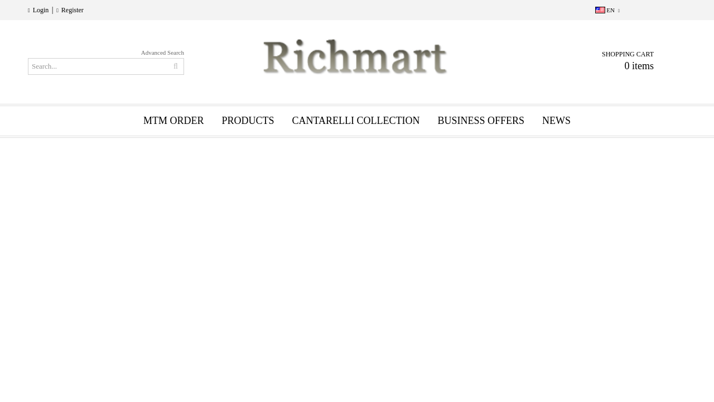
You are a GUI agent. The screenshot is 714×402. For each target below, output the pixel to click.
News (556, 120)
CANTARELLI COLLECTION (355, 120)
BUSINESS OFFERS (481, 120)
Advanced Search (162, 52)
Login (41, 10)
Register (72, 10)
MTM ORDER (173, 120)
